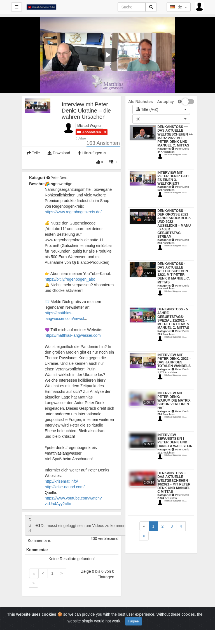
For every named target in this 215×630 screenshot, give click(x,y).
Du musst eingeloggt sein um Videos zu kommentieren (85, 525)
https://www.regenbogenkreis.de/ (73, 212)
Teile (33, 153)
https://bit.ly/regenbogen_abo (70, 279)
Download (59, 153)
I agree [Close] (133, 621)
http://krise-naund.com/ (65, 487)
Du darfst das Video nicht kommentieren (28, 525)
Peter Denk (56, 178)
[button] (89, 132)
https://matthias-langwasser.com (73, 335)
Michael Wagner (89, 126)
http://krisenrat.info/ (61, 481)
